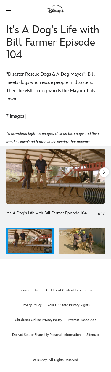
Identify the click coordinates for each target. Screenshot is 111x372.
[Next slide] (100, 176)
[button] (8, 9)
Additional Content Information (68, 290)
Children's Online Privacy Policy (38, 320)
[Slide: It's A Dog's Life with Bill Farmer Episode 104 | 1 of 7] (55, 176)
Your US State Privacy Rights (68, 305)
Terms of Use (29, 290)
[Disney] (55, 9)
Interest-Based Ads (82, 320)
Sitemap (92, 335)
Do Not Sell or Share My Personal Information (46, 335)
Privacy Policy (31, 305)
